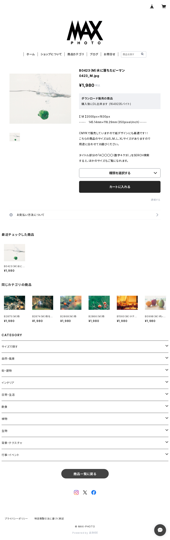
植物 (5, 418)
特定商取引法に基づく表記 (49, 518)
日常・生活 (8, 394)
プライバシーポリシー (16, 518)
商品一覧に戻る (85, 474)
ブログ (94, 54)
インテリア (8, 382)
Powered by (85, 532)
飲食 (5, 406)
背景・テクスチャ (12, 443)
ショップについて (51, 54)
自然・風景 (8, 358)
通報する (156, 199)
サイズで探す (10, 346)
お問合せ (109, 54)
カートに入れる (120, 187)
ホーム (30, 54)
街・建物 (7, 370)
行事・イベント (10, 455)
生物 (5, 430)
